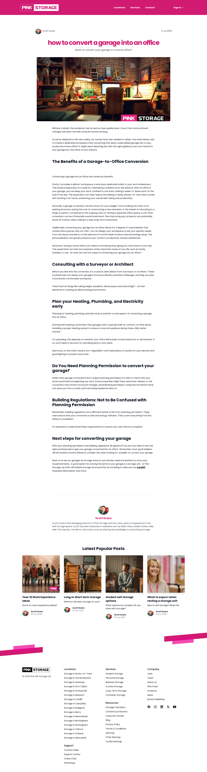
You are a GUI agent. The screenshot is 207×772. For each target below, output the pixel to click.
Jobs (149, 673)
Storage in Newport (74, 695)
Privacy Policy (113, 724)
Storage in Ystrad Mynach (77, 677)
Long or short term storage (82, 597)
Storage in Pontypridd (75, 690)
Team (150, 677)
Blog (108, 720)
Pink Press (152, 686)
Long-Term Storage (116, 690)
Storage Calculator (116, 707)
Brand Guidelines (156, 699)
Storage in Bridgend (74, 707)
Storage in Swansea (74, 682)
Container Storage (115, 695)
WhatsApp (69, 762)
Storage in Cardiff (73, 699)
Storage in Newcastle (75, 737)
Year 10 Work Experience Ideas (39, 599)
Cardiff (141, 467)
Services (135, 7)
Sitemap (110, 732)
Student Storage (114, 673)
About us (152, 682)
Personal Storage (115, 677)
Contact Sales (71, 750)
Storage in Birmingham (76, 720)
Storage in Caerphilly (75, 703)
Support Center (72, 754)
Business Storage (114, 682)
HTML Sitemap (113, 737)
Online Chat (70, 758)
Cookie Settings (114, 741)
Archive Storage (114, 686)
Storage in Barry (72, 712)
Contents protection (116, 711)
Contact (150, 7)
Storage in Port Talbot (75, 686)
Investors (152, 690)
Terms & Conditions (116, 728)
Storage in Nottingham (76, 724)
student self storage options (119, 599)
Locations (119, 7)
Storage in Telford (73, 729)
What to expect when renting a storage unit (162, 599)
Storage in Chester (74, 733)
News (150, 695)
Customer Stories (115, 715)
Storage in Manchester (76, 716)
